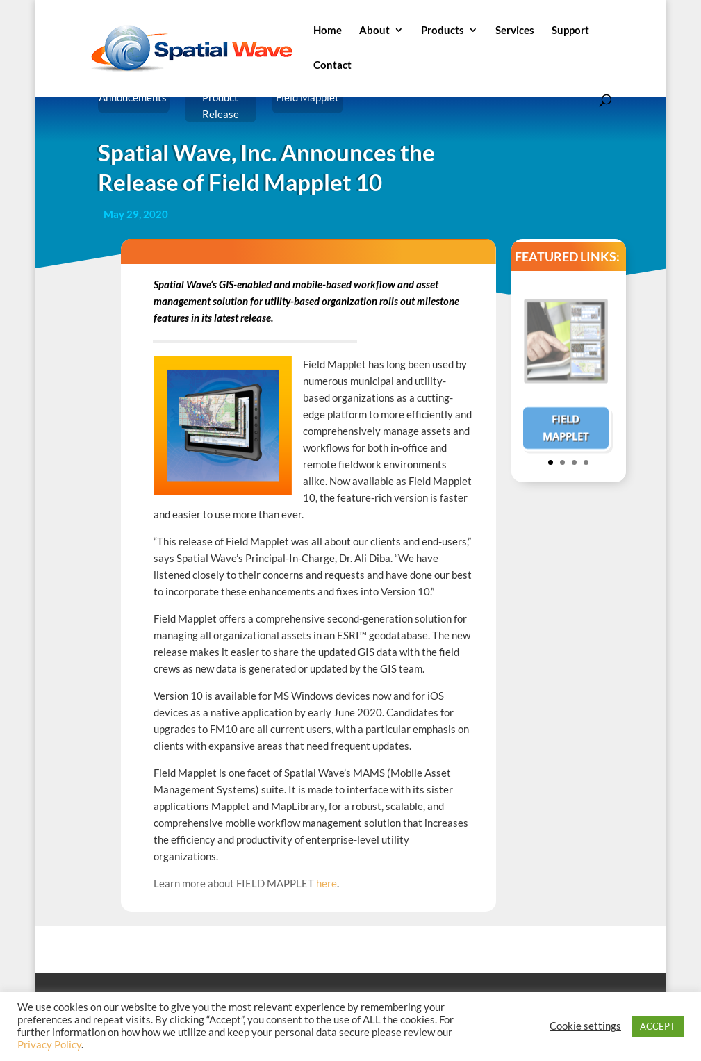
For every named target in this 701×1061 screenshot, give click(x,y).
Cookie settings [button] (585, 1026)
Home (327, 30)
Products (442, 30)
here (327, 883)
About (374, 30)
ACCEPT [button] (657, 1026)
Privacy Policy (49, 1045)
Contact (332, 65)
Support (570, 30)
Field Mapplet (566, 436)
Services (514, 30)
